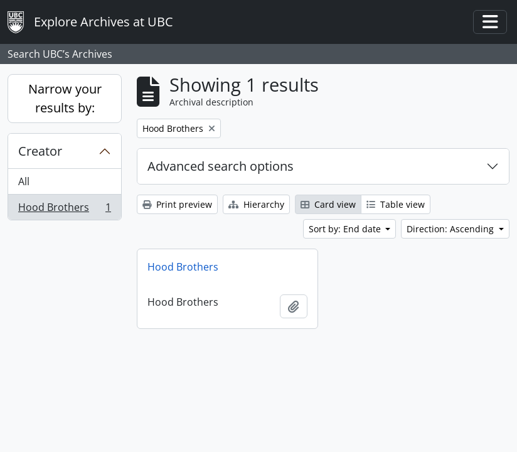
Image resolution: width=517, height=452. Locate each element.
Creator (40, 151)
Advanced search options (220, 166)
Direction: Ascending (451, 229)
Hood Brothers (64, 210)
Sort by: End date (346, 229)
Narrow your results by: (65, 98)
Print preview (177, 204)
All (23, 181)
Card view (328, 204)
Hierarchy (256, 204)
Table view (395, 204)
